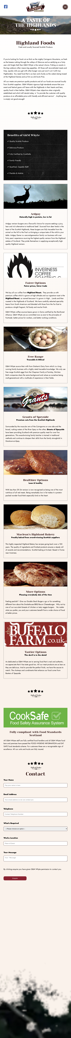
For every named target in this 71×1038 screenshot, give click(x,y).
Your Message (10, 852)
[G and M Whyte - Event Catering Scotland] (35, 12)
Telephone (8, 808)
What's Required (11, 823)
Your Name (9, 780)
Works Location (11, 838)
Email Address (10, 794)
